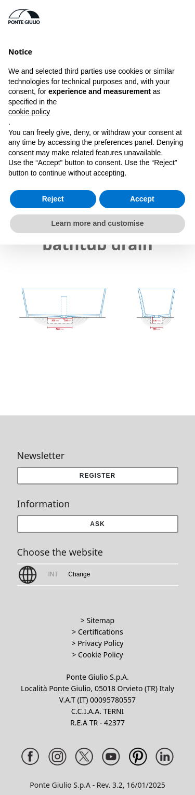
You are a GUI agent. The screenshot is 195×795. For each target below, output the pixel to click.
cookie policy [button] (29, 111)
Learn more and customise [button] (97, 223)
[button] (97, 524)
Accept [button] (142, 199)
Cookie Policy (100, 654)
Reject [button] (53, 199)
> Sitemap (97, 620)
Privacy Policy (100, 643)
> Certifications (97, 632)
